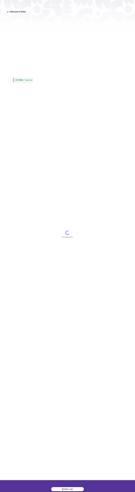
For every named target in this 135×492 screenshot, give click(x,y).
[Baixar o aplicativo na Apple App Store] (116, 4)
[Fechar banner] (3, 488)
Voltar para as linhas (16, 12)
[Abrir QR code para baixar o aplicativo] (122, 4)
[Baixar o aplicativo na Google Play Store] (110, 4)
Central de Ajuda (96, 4)
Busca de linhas (60, 4)
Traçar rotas (78, 4)
